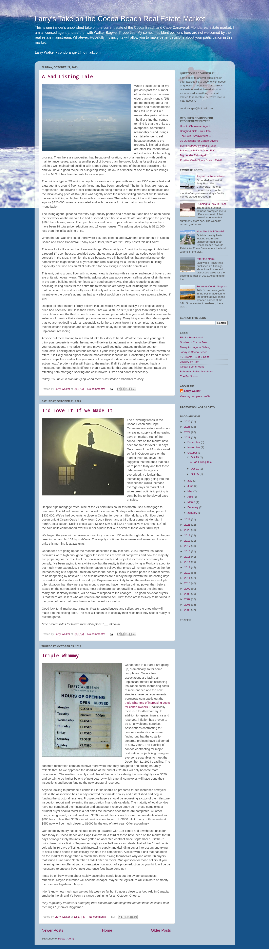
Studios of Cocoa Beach (194, 342)
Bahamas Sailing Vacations (196, 371)
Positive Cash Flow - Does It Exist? (201, 160)
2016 (187, 551)
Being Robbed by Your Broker (198, 145)
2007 (187, 599)
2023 (187, 437)
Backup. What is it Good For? (198, 150)
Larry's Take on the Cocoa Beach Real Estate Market (120, 19)
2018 (187, 540)
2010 (187, 583)
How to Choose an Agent (195, 126)
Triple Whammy (60, 655)
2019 (187, 535)
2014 (187, 561)
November (194, 447)
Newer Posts (52, 930)
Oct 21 (195, 468)
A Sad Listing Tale (67, 76)
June (191, 486)
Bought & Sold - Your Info (195, 131)
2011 (187, 577)
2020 (187, 529)
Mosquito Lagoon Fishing (195, 347)
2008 (187, 593)
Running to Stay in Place (212, 203)
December (194, 442)
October (193, 452)
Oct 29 (195, 457)
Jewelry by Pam (189, 361)
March (192, 502)
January (193, 512)
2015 (187, 556)
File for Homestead (191, 337)
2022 (187, 519)
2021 (187, 524)
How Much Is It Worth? (210, 231)
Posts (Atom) (66, 938)
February (193, 507)
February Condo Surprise (212, 286)
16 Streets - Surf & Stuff (194, 356)
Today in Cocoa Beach (193, 352)
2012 (187, 572)
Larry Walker (192, 390)
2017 (187, 545)
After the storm (206, 258)
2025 (187, 426)
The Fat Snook (189, 376)
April (191, 496)
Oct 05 (195, 474)
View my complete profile (195, 396)
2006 (187, 604)
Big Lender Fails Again (193, 155)
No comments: (96, 388)
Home (107, 930)
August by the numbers (211, 176)
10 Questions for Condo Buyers (199, 140)
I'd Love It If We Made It (77, 410)
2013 (187, 567)
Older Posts (161, 930)
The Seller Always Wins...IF (196, 135)
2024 (187, 432)
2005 (187, 609)
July (190, 480)
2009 (187, 588)
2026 (187, 421)
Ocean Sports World (192, 366)
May (190, 491)
